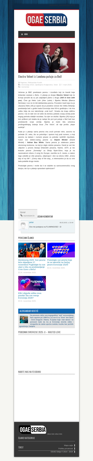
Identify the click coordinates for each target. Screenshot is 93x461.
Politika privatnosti (65, 449)
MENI (24, 34)
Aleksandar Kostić (35, 82)
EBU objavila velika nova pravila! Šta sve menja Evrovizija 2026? (29, 295)
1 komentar (24, 87)
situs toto (50, 434)
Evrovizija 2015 (28, 85)
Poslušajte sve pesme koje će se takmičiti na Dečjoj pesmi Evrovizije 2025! (59, 262)
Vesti (56, 85)
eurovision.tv (29, 216)
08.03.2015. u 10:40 (66, 222)
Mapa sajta (68, 445)
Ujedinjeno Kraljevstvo (44, 85)
